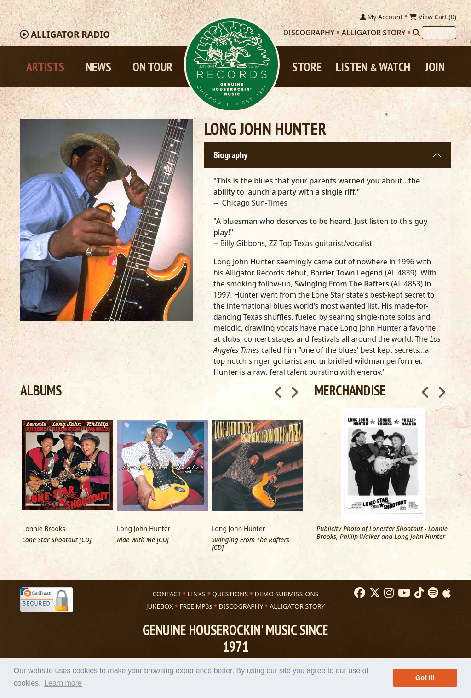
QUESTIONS (230, 593)
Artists (45, 66)
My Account (381, 16)
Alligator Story (374, 33)
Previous (425, 389)
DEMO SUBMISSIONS (286, 593)
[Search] (416, 33)
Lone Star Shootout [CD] (57, 540)
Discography (309, 33)
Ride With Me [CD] (143, 540)
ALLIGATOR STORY (297, 606)
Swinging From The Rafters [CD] (250, 544)
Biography (230, 155)
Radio (70, 34)
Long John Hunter (143, 528)
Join (435, 66)
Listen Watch (373, 66)
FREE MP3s (195, 606)
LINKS (197, 593)
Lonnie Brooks (43, 528)
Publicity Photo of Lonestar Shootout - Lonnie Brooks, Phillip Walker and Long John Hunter (382, 533)
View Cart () (432, 16)
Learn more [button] (63, 683)
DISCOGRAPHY (240, 606)
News (98, 66)
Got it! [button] (425, 677)
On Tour (152, 66)
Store (307, 66)
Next (441, 389)
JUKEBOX (159, 606)
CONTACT (166, 593)
